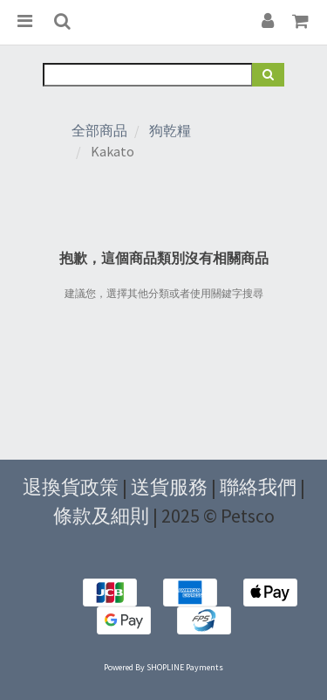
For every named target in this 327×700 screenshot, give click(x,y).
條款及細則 (101, 515)
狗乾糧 (170, 130)
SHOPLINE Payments (184, 667)
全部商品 (99, 130)
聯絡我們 (258, 487)
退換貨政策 (71, 487)
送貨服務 (169, 487)
